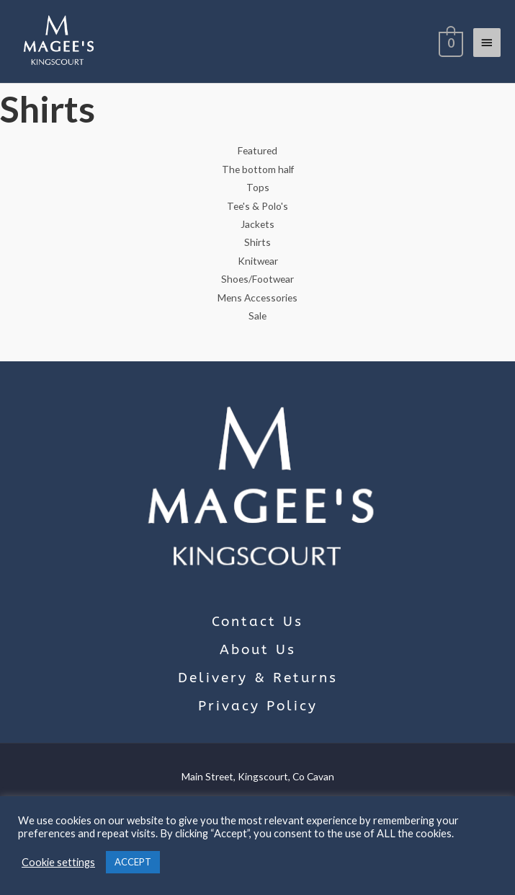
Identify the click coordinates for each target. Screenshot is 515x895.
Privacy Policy (258, 706)
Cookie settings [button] (58, 862)
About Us (258, 650)
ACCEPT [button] (133, 862)
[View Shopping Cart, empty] (449, 42)
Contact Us (257, 622)
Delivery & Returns (258, 678)
